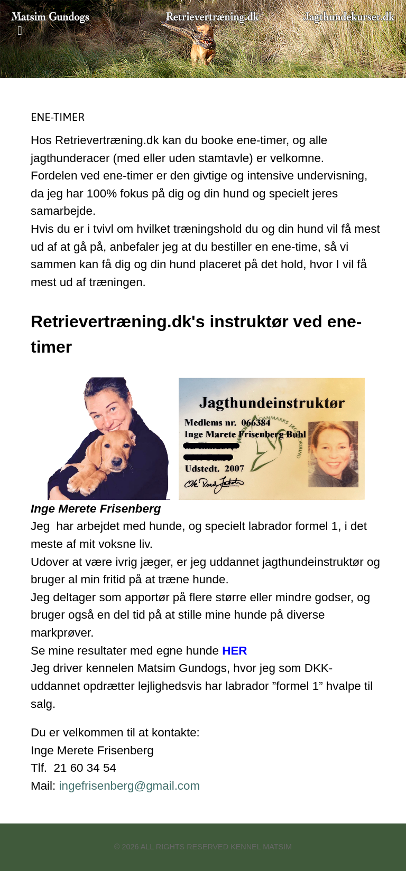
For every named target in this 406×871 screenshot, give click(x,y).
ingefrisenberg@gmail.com (129, 785)
